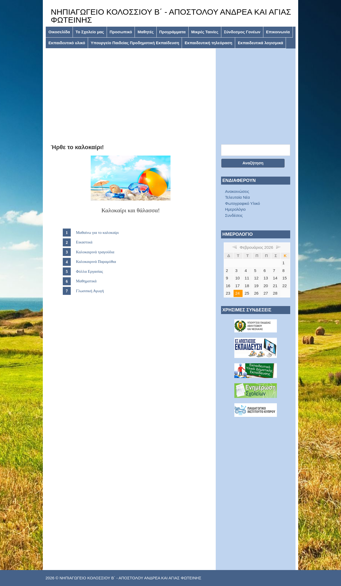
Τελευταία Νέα (237, 197)
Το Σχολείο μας (90, 32)
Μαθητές (145, 32)
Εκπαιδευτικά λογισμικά (260, 42)
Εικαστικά (84, 242)
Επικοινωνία (278, 32)
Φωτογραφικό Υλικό (242, 203)
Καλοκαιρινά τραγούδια (95, 252)
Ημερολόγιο (235, 209)
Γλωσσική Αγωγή (90, 291)
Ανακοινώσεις (237, 191)
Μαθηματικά (86, 281)
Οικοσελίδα (59, 32)
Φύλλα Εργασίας (89, 271)
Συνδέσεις (234, 215)
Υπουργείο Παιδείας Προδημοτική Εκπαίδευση (135, 42)
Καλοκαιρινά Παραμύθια (96, 261)
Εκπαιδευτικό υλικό (66, 42)
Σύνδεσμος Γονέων (242, 32)
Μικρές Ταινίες (204, 32)
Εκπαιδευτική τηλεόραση (208, 42)
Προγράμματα (172, 32)
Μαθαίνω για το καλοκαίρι (97, 232)
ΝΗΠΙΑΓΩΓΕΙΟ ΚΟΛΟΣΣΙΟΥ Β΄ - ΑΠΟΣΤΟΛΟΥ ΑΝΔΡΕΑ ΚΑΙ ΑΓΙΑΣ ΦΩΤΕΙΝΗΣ (171, 15)
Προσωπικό (121, 32)
